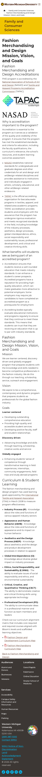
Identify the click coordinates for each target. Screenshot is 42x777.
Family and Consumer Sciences (21, 11)
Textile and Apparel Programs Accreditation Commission (20, 88)
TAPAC (7, 196)
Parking (4, 718)
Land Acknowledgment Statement (11, 755)
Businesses (6, 675)
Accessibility (7, 695)
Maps (3, 714)
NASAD (8, 163)
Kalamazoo (28, 672)
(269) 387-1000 (9, 737)
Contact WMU (9, 740)
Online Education (31, 676)
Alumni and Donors (6, 668)
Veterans (5, 679)
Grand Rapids (29, 667)
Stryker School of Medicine (31, 682)
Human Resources (9, 709)
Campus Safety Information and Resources (8, 702)
